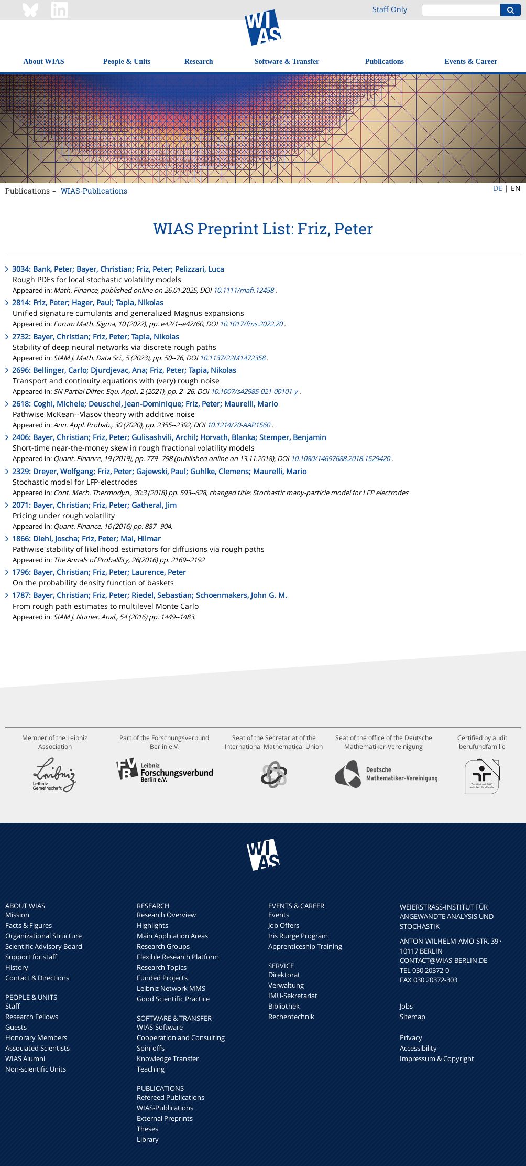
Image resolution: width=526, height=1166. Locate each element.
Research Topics (162, 967)
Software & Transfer (287, 62)
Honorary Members (36, 1037)
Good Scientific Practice (173, 998)
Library (148, 1139)
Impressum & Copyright (437, 1058)
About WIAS (44, 62)
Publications (384, 62)
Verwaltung (286, 985)
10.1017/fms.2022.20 (251, 323)
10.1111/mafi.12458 (244, 290)
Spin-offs (151, 1048)
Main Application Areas (172, 935)
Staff (12, 1006)
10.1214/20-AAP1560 (238, 425)
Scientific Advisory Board (43, 946)
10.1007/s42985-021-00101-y (254, 391)
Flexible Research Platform (178, 956)
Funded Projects (162, 977)
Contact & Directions (37, 977)
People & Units (126, 62)
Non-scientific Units (35, 1069)
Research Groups (163, 946)
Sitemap (412, 1016)
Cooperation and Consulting (181, 1037)
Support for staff (31, 956)
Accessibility (418, 1048)
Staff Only (389, 9)
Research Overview (166, 914)
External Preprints (165, 1118)
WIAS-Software (160, 1027)
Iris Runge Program (298, 935)
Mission (17, 914)
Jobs (406, 1006)
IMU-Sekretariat (292, 995)
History (16, 967)
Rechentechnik (291, 1016)
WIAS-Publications (94, 191)
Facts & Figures (28, 925)
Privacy (411, 1037)
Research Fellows (31, 1016)
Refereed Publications (170, 1097)
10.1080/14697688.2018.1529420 (340, 458)
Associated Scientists (37, 1048)
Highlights (152, 925)
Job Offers (283, 925)
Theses (147, 1128)
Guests (16, 1027)
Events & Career (470, 62)
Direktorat (284, 974)
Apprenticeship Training (305, 946)
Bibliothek (284, 1006)
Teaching (151, 1069)
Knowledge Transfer (168, 1058)
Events (278, 914)
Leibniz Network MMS (171, 988)
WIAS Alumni (25, 1058)
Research (198, 62)
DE (497, 188)
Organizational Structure (43, 935)
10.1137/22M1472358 (232, 357)
